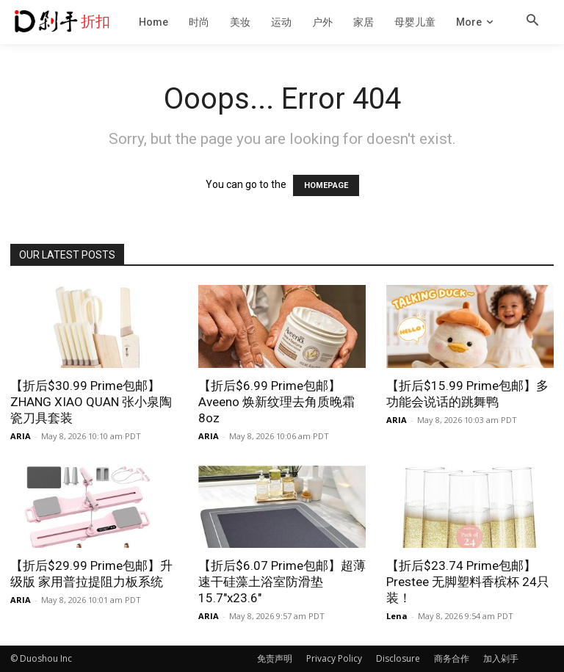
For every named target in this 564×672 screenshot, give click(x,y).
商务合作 (451, 658)
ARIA (20, 435)
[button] (532, 21)
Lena (397, 615)
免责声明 (274, 658)
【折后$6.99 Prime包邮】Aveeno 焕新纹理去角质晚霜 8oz (276, 401)
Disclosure (398, 658)
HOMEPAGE (326, 185)
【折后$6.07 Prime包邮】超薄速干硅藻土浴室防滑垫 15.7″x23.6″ (282, 581)
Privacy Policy (334, 658)
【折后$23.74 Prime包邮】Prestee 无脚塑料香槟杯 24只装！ (467, 581)
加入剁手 (500, 658)
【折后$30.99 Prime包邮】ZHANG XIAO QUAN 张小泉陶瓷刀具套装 (91, 401)
